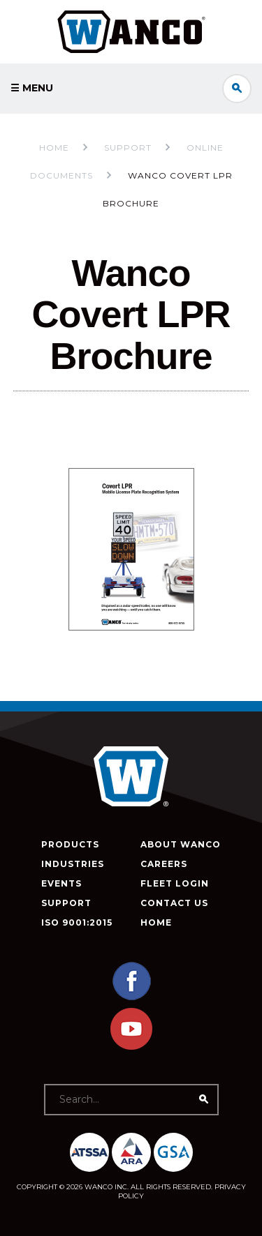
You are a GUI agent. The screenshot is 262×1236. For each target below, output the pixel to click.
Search (237, 88)
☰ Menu (31, 88)
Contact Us (174, 903)
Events (61, 883)
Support (66, 903)
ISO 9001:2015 (76, 922)
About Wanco (180, 844)
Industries (72, 864)
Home (54, 147)
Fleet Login (174, 883)
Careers (163, 864)
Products (70, 844)
